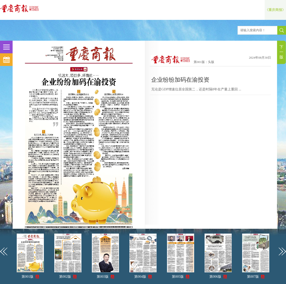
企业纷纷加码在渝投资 (180, 80)
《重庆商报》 (275, 10)
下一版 (281, 52)
